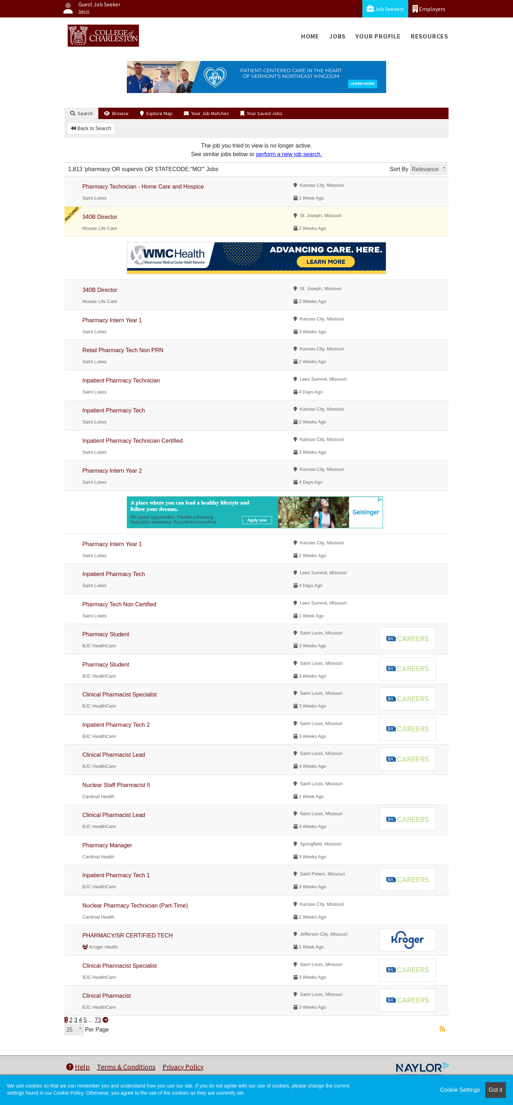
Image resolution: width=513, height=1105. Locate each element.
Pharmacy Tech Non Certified (119, 604)
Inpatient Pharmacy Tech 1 (116, 875)
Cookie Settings (460, 1090)
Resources (429, 36)
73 (98, 1020)
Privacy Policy (182, 1066)
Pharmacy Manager (107, 845)
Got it (495, 1090)
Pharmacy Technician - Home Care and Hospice (143, 187)
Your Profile (378, 36)
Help (78, 1066)
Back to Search (91, 128)
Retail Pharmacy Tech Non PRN (122, 350)
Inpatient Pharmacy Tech (113, 410)
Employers (429, 8)
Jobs (337, 36)
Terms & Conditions (126, 1066)
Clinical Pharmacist (106, 996)
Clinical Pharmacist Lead (113, 755)
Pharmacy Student (105, 634)
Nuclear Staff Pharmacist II (116, 785)
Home (310, 36)
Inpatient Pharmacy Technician (121, 380)
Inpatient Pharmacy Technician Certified (132, 441)
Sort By (399, 169)
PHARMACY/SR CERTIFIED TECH (127, 935)
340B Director (99, 217)
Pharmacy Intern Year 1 (112, 320)
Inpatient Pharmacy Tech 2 (116, 725)
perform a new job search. (289, 154)
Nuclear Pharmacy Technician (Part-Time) (135, 906)
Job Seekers (385, 8)
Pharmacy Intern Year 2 (112, 471)
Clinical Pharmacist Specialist (119, 695)
